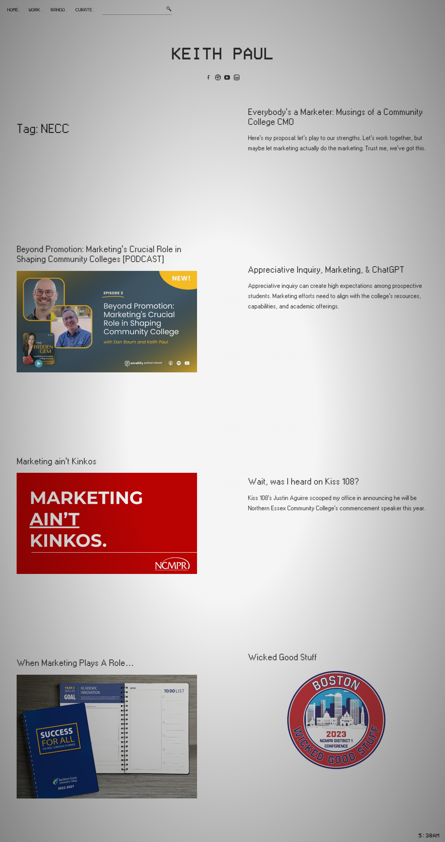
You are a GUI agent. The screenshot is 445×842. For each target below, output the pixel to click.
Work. (36, 9)
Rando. (59, 9)
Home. (14, 9)
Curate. (85, 9)
